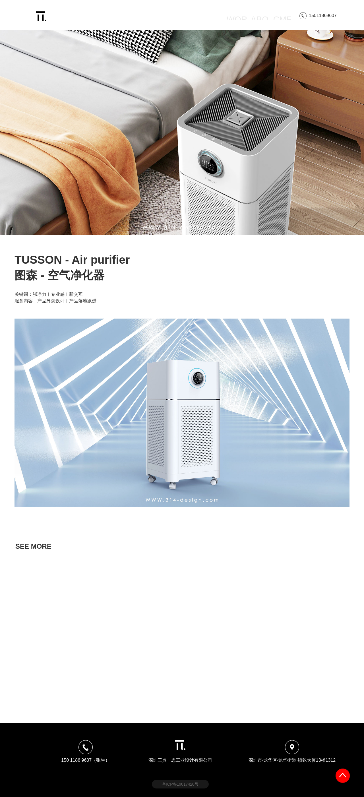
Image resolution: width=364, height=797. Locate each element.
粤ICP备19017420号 (180, 784)
